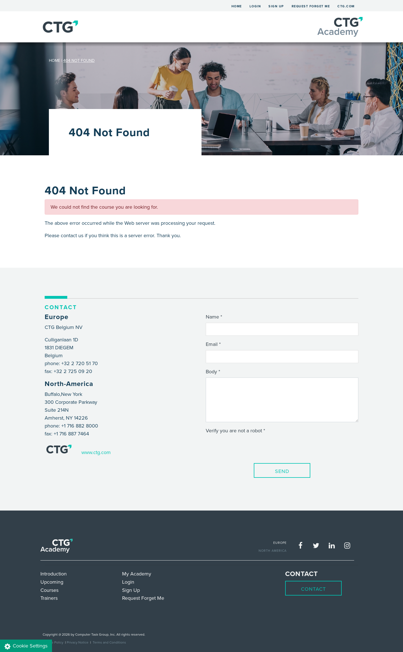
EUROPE (280, 542)
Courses (49, 590)
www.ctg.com (96, 452)
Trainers (49, 597)
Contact (313, 588)
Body (211, 371)
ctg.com (346, 6)
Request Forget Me (311, 6)
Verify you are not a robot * (235, 430)
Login (255, 6)
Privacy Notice (77, 642)
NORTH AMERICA (273, 550)
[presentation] (249, 448)
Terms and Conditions (109, 642)
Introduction (53, 573)
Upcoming (51, 581)
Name (212, 316)
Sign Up (276, 6)
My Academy (136, 573)
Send (282, 471)
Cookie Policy (53, 642)
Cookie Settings (26, 646)
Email (212, 344)
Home (238, 5)
